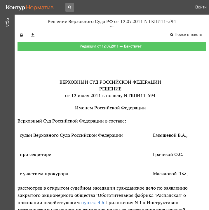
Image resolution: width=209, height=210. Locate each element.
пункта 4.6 (92, 202)
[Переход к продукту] (30, 7)
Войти (201, 7)
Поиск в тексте (188, 34)
